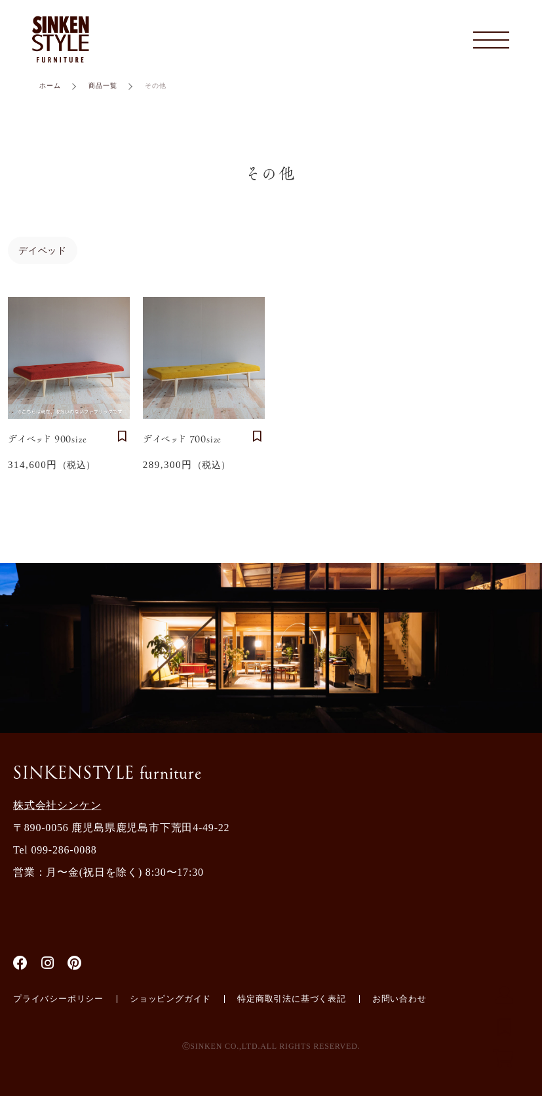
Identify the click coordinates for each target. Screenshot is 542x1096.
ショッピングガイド (170, 998)
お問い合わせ (399, 998)
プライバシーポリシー (58, 998)
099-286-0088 (63, 849)
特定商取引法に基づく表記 (291, 998)
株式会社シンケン (57, 805)
